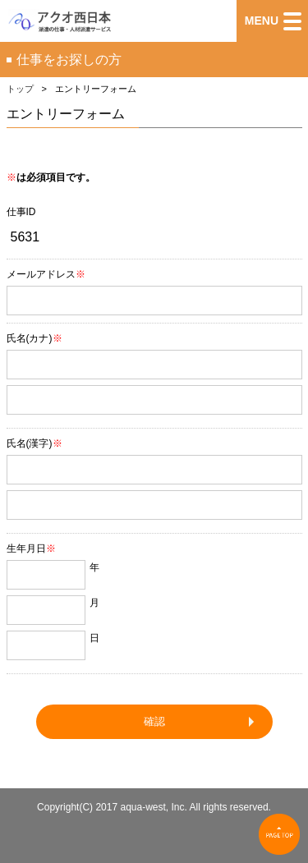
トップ (20, 89)
